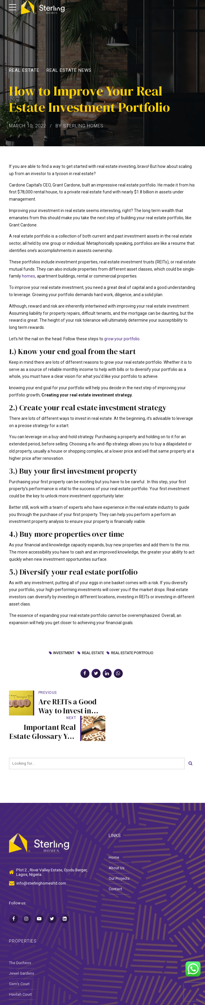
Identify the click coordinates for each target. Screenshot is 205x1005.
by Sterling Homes (80, 126)
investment (63, 653)
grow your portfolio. (122, 338)
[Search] (190, 738)
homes (28, 276)
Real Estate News (69, 70)
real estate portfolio (133, 653)
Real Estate (24, 70)
